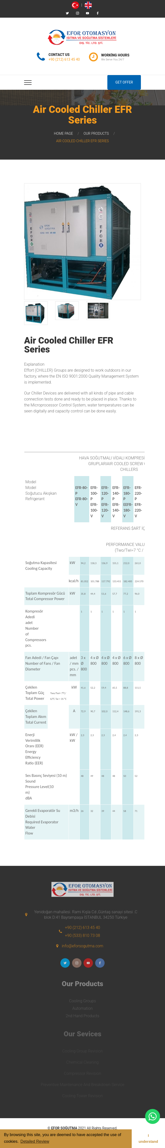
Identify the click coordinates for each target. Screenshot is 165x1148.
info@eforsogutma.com (82, 949)
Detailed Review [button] (34, 1141)
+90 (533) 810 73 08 (82, 939)
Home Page (63, 133)
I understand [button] (148, 1139)
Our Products (96, 133)
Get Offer (124, 82)
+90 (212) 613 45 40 (64, 59)
